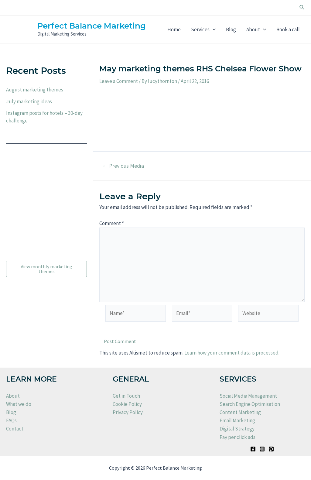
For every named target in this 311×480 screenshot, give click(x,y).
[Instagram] (262, 449)
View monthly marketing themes (46, 268)
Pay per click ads (237, 437)
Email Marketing (237, 420)
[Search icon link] (302, 8)
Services (203, 29)
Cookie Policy (127, 404)
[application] (213, 29)
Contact (14, 428)
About (256, 29)
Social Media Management (248, 396)
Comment (111, 223)
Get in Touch (126, 396)
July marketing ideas (29, 101)
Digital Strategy (237, 428)
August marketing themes (34, 89)
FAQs (11, 420)
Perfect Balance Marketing (91, 26)
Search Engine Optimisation (250, 404)
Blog (231, 29)
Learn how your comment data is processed (231, 352)
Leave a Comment (118, 81)
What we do (18, 404)
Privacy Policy (128, 412)
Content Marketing (240, 412)
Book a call (288, 29)
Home (174, 29)
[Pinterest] (271, 449)
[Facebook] (253, 449)
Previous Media (123, 166)
